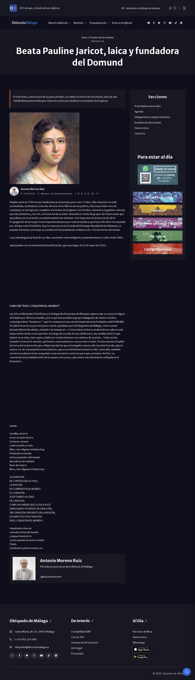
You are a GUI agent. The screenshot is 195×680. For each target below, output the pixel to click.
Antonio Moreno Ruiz (32, 189)
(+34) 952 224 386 (25, 639)
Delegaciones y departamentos (152, 117)
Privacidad (77, 653)
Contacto (140, 133)
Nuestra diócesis (58, 22)
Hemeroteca (142, 128)
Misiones (45, 193)
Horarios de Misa (142, 631)
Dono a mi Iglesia (122, 22)
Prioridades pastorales (148, 106)
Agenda (139, 111)
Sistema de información (84, 642)
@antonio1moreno (51, 576)
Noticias (78, 22)
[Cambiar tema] (170, 8)
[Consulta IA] (187, 672)
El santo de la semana (102, 37)
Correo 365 (77, 637)
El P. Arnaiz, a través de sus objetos (40, 8)
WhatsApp (139, 642)
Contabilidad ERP (81, 631)
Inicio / (85, 37)
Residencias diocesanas (148, 122)
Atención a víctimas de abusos (141, 8)
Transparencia (97, 22)
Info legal (76, 648)
